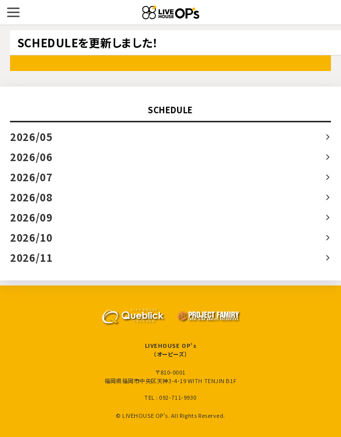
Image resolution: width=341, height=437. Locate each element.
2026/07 (31, 177)
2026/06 (31, 157)
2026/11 (31, 257)
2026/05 (31, 136)
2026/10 (31, 237)
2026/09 (31, 217)
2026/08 (31, 197)
